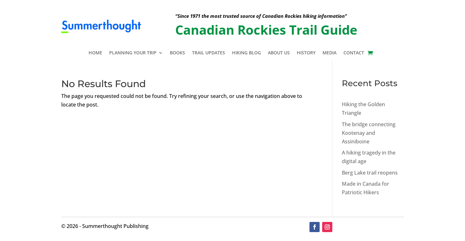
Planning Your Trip (132, 53)
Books (177, 53)
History (306, 53)
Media (329, 53)
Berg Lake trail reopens (370, 172)
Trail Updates (208, 53)
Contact (353, 53)
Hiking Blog (246, 53)
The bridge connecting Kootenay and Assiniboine (368, 133)
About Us (279, 53)
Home (95, 53)
